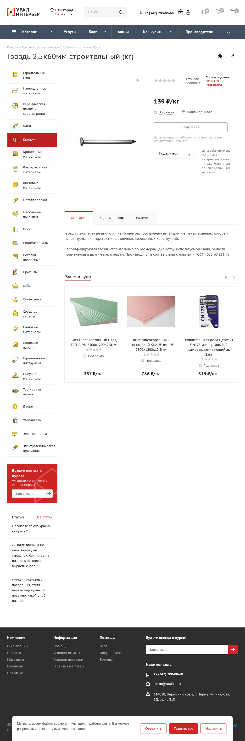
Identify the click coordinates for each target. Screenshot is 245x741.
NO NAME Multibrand (214, 83)
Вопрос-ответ (111, 653)
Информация (65, 637)
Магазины (15, 659)
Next (234, 277)
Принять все (183, 728)
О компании (17, 646)
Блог (103, 646)
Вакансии (15, 666)
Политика (15, 673)
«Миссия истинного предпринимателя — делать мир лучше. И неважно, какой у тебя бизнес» (29, 590)
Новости (14, 653)
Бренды (106, 659)
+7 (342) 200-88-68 (159, 13)
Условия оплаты (66, 653)
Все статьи (44, 517)
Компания (16, 637)
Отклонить (153, 728)
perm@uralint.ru (167, 684)
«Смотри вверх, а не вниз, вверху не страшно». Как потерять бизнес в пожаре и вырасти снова (31, 555)
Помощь (60, 646)
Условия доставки (68, 659)
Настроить (213, 728)
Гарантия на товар (68, 666)
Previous (226, 277)
